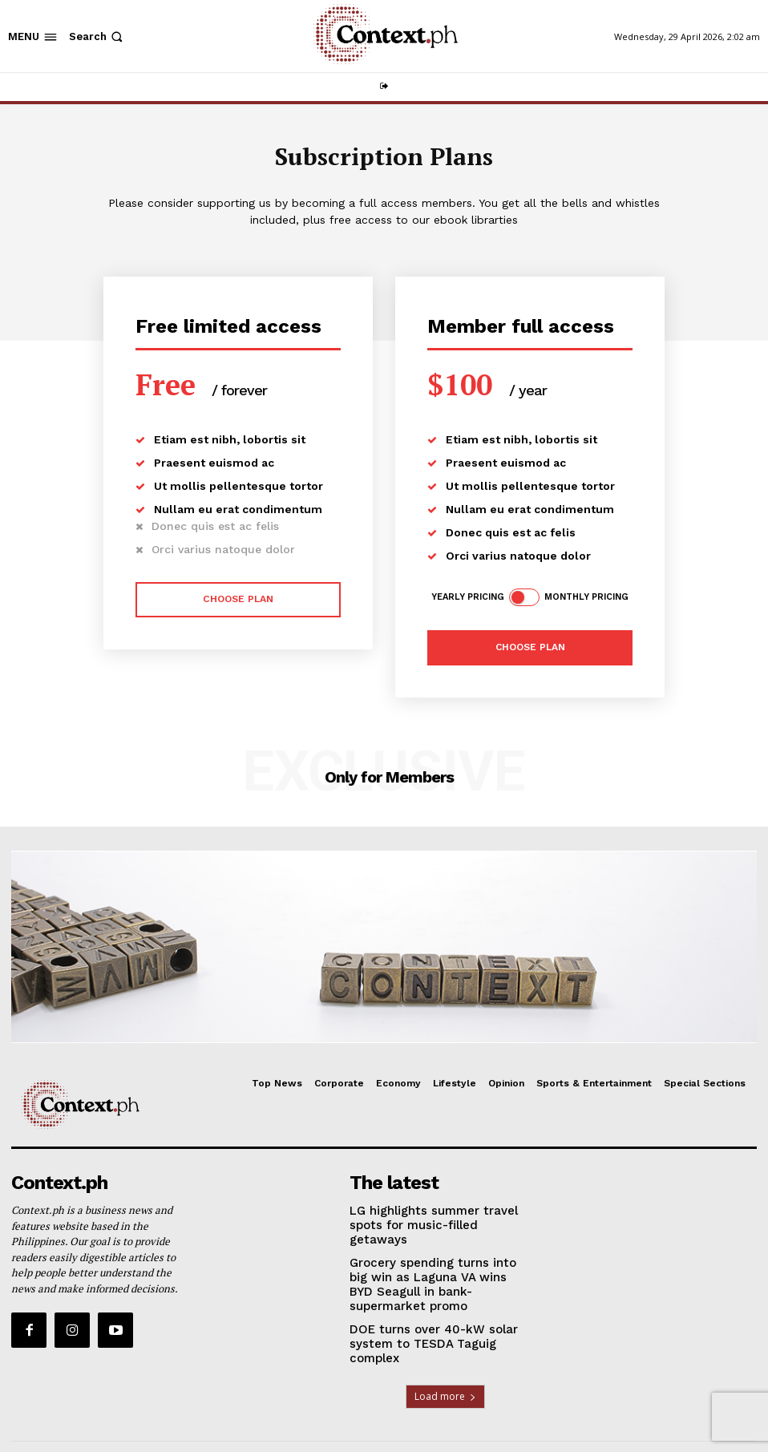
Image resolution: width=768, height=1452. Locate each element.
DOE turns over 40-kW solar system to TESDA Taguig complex (436, 1308)
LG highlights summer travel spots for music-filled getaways (430, 1212)
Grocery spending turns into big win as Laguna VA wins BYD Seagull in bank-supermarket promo (430, 1260)
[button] (97, 36)
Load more (445, 1352)
